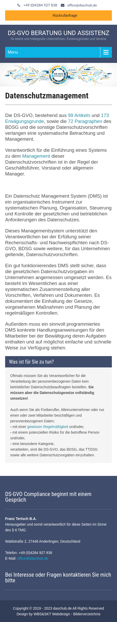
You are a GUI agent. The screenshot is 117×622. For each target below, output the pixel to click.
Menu (13, 52)
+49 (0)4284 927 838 (40, 5)
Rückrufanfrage (65, 15)
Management (36, 156)
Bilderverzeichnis (86, 614)
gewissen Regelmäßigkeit (47, 427)
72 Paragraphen (85, 121)
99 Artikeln (79, 115)
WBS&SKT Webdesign (52, 614)
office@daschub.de (82, 5)
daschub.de (62, 608)
